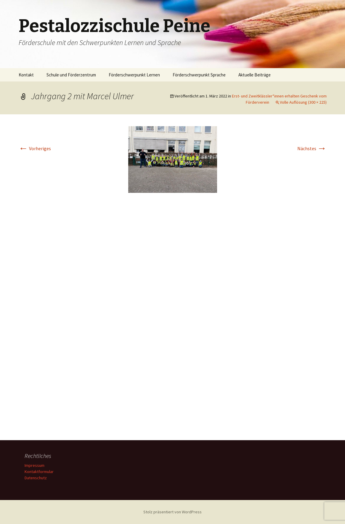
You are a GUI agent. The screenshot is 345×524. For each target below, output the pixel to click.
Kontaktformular (39, 471)
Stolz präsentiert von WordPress (172, 512)
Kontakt (26, 75)
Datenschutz (36, 477)
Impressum (34, 465)
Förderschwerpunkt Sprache (199, 75)
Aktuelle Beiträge (254, 75)
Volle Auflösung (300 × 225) (303, 102)
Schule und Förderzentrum (71, 75)
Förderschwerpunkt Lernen (134, 75)
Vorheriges (35, 148)
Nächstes (312, 148)
